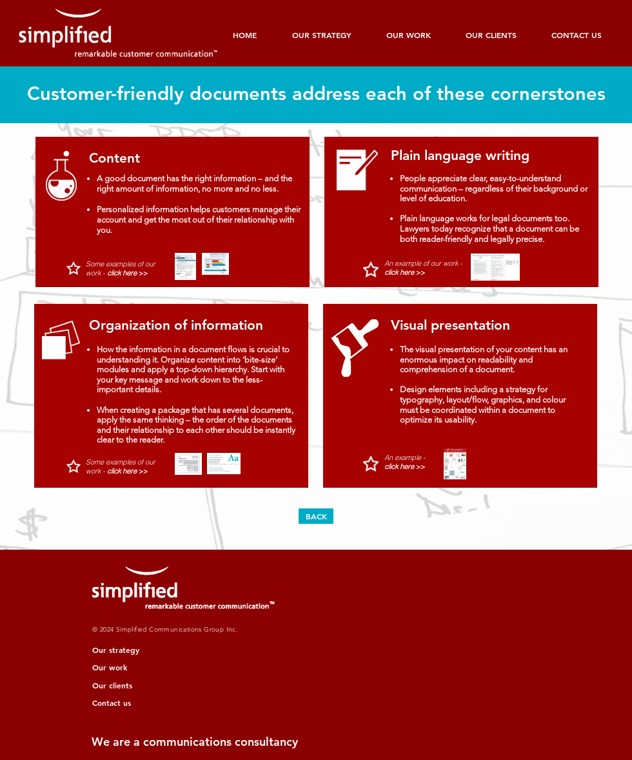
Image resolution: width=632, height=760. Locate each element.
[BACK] (316, 516)
